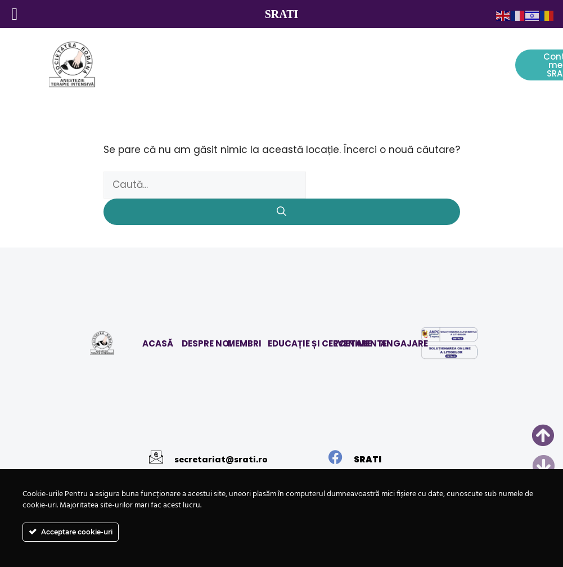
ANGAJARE (404, 343)
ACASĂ (157, 343)
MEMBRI (244, 343)
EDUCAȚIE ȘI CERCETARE (320, 343)
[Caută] (281, 212)
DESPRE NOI (207, 343)
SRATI (367, 459)
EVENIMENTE (360, 343)
